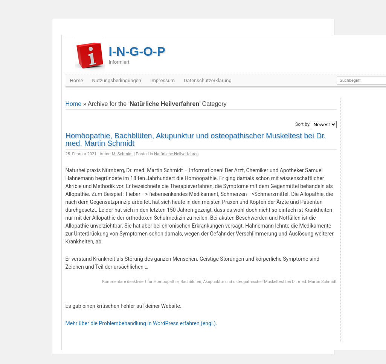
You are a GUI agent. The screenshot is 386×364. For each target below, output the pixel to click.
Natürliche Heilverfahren (176, 153)
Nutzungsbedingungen (116, 80)
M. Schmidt (122, 153)
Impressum (162, 80)
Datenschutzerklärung (208, 80)
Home (76, 80)
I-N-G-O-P (137, 54)
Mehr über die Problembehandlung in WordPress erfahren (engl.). (141, 323)
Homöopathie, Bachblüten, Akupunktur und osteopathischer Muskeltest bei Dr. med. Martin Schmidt (196, 139)
